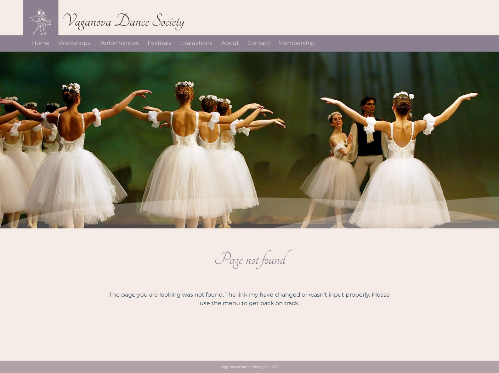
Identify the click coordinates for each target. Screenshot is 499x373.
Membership (296, 43)
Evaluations (196, 43)
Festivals (159, 43)
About (230, 43)
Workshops (74, 43)
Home (41, 43)
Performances (119, 43)
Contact (259, 43)
